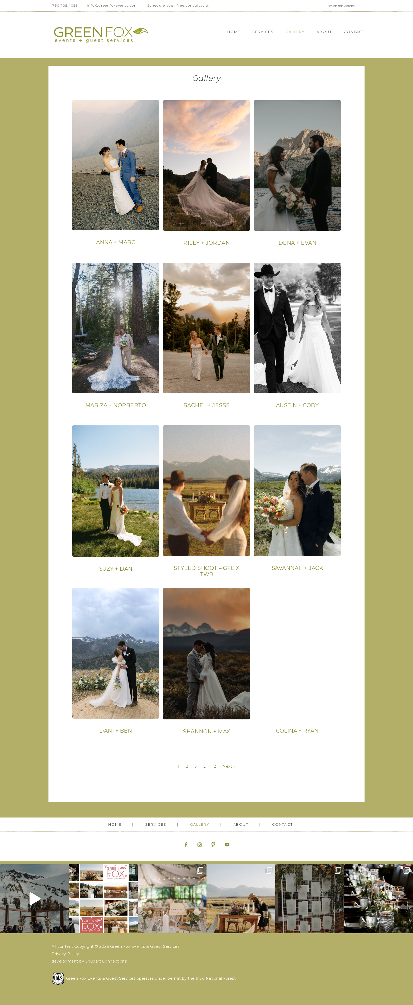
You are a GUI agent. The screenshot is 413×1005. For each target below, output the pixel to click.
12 (214, 766)
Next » (229, 766)
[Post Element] (115, 179)
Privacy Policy (65, 953)
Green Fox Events (101, 34)
